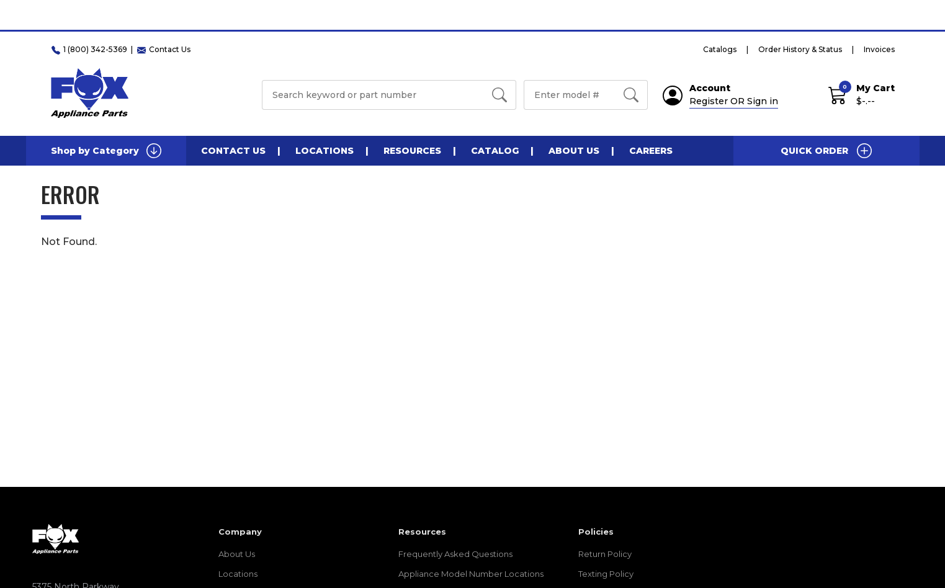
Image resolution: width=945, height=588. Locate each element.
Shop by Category (106, 150)
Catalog (495, 150)
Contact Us (233, 150)
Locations (324, 150)
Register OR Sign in (733, 101)
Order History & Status (800, 49)
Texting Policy (606, 574)
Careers (651, 150)
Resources (412, 150)
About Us (574, 150)
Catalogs (720, 49)
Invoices (879, 49)
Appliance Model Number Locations (471, 574)
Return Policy (605, 554)
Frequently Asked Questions (455, 554)
